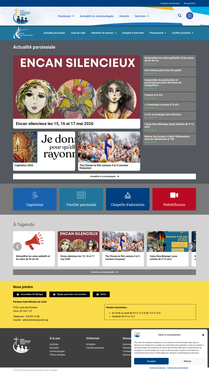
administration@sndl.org (35, 320)
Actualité (54, 347)
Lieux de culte (78, 33)
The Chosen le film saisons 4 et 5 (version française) (104, 166)
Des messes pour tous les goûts (163, 70)
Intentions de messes (103, 33)
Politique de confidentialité (177, 368)
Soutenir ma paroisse (170, 3)
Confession (128, 351)
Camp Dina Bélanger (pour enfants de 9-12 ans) (169, 125)
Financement (158, 33)
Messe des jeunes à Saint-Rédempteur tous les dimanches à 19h (167, 138)
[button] (203, 335)
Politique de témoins (157, 368)
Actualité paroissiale (54, 33)
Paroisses (66, 16)
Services (142, 16)
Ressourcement (131, 347)
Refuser (187, 361)
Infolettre (90, 344)
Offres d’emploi (57, 354)
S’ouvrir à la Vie (154, 94)
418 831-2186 (32, 316)
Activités (54, 344)
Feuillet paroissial (182, 33)
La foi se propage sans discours (163, 114)
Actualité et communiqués (97, 16)
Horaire (124, 16)
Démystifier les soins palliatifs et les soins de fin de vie (169, 59)
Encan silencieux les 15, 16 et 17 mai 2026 (54, 123)
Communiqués (57, 351)
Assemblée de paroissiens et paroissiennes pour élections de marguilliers (163, 82)
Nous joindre (189, 3)
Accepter (151, 361)
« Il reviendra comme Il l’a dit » (162, 104)
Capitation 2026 (24, 165)
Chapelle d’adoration (133, 33)
